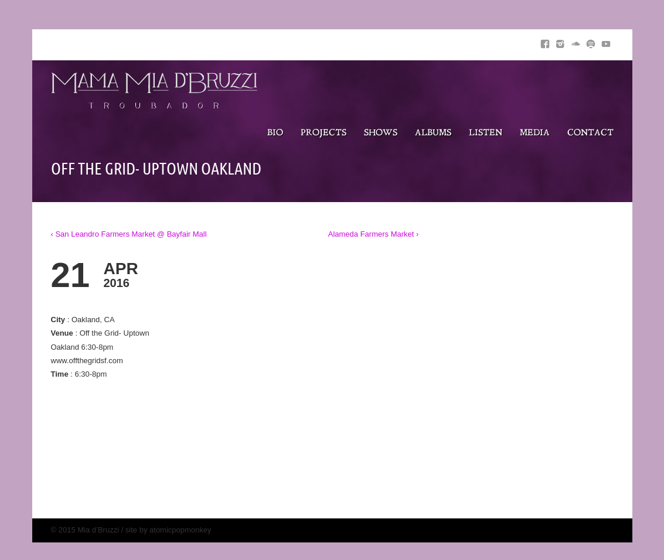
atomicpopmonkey (180, 529)
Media (535, 133)
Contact (590, 133)
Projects (323, 133)
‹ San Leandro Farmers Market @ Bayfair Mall (129, 234)
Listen (485, 133)
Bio (275, 133)
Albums (433, 133)
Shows (380, 133)
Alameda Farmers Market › (373, 234)
